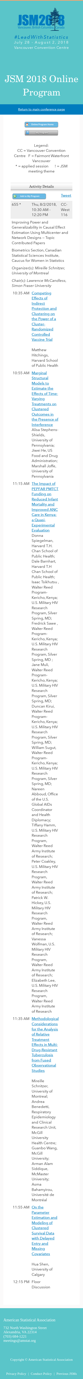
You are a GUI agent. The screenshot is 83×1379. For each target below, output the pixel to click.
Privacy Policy (16, 1373)
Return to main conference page (41, 109)
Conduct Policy (41, 1373)
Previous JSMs (66, 1373)
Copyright (17, 1359)
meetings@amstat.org (20, 1341)
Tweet (66, 195)
